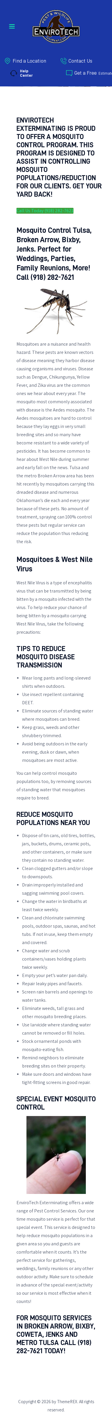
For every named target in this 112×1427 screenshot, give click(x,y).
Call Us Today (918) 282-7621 (44, 210)
